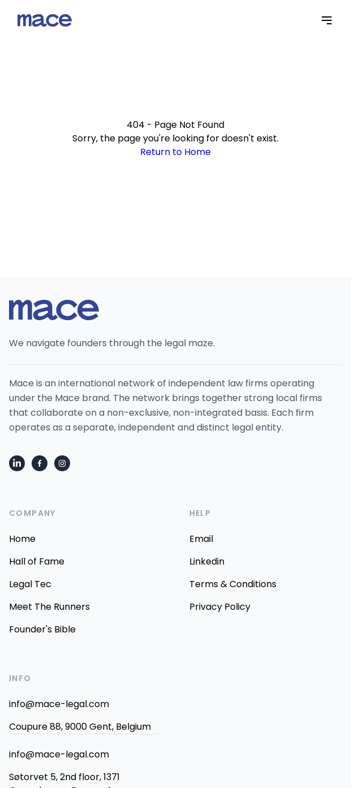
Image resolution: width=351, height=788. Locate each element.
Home (22, 538)
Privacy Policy (219, 606)
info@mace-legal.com (59, 704)
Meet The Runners (49, 606)
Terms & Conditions (232, 584)
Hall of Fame (36, 561)
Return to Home (175, 151)
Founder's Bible (42, 629)
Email (201, 538)
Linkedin (206, 561)
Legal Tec (30, 584)
